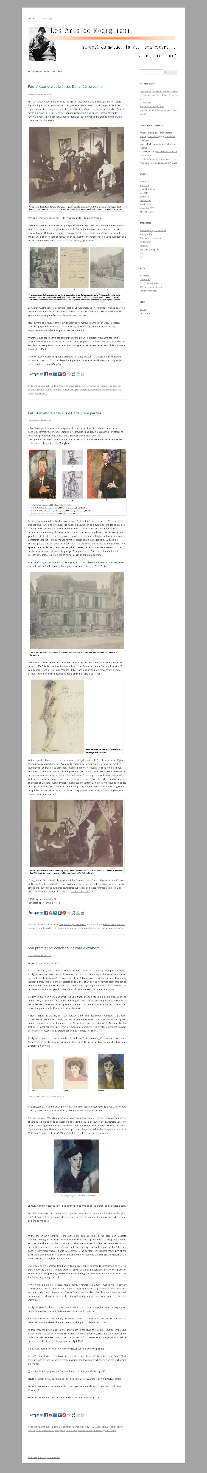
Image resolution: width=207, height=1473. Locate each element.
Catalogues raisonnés (150, 238)
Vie (60, 1426)
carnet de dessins (111, 385)
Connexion (145, 279)
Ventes (143, 253)
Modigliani (84, 389)
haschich (49, 928)
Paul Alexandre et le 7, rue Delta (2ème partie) (66, 86)
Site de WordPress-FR (150, 290)
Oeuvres (144, 245)
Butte (81, 1426)
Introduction (145, 241)
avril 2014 (144, 196)
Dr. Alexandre (99, 1426)
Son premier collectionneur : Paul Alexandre (64, 947)
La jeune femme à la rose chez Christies (159, 91)
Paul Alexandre (109, 389)
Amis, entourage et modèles (72, 385)
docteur (40, 389)
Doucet (48, 389)
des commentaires (151, 287)
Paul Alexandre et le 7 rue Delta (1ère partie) (64, 413)
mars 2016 (144, 185)
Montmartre (95, 389)
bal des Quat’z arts (80, 891)
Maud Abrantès (46, 1430)
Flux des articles (149, 283)
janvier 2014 (145, 204)
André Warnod (170, 162)
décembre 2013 (147, 208)
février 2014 (145, 200)
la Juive (119, 1426)
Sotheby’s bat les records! (152, 106)
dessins (32, 389)
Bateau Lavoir (109, 924)
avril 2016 (144, 181)
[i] (101, 1030)
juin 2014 (144, 193)
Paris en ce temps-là (149, 249)
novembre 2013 (147, 211)
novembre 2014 (147, 189)
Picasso (96, 928)
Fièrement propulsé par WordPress (44, 1457)
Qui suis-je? (47, 18)
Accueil (32, 18)
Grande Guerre (60, 389)
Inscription (145, 275)
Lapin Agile (73, 389)
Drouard (40, 928)
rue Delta (105, 928)
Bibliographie (146, 234)
